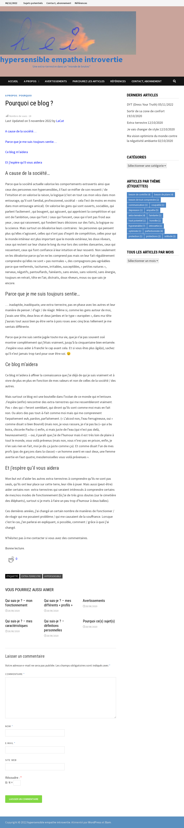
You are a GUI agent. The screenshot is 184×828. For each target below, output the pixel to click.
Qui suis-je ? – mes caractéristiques (18, 623)
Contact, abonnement (58, 3)
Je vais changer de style (143, 129)
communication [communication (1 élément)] (138, 205)
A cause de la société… (20, 131)
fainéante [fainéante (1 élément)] (155, 215)
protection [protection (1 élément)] (135, 236)
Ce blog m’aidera (16, 152)
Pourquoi (25, 95)
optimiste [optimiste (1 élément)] (135, 231)
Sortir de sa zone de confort (146, 111)
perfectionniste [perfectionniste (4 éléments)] (154, 231)
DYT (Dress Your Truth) (142, 104)
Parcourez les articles (89, 81)
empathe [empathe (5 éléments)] (152, 210)
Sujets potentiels (33, 3)
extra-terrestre (31, 576)
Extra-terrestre (137, 123)
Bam (108, 822)
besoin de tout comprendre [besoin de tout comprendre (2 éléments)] (144, 199)
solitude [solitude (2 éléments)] (170, 236)
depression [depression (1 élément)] (136, 210)
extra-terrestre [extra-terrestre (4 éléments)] (137, 215)
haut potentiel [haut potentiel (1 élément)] (137, 220)
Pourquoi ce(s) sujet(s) (99, 621)
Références (81, 3)
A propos (30, 81)
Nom (9, 726)
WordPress (94, 822)
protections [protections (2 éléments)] (153, 236)
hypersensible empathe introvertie (61, 59)
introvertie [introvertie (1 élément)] (155, 225)
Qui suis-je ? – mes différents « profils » (58, 602)
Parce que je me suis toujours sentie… (31, 142)
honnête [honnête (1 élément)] (155, 220)
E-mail (10, 743)
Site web (11, 760)
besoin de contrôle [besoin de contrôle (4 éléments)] (139, 194)
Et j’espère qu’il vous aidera (23, 162)
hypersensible (52, 576)
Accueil (13, 81)
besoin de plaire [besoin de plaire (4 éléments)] (163, 194)
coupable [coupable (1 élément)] (157, 205)
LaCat (60, 121)
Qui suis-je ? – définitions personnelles (54, 625)
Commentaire (15, 674)
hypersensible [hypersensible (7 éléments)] (137, 225)
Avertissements (56, 81)
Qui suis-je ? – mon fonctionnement (18, 602)
